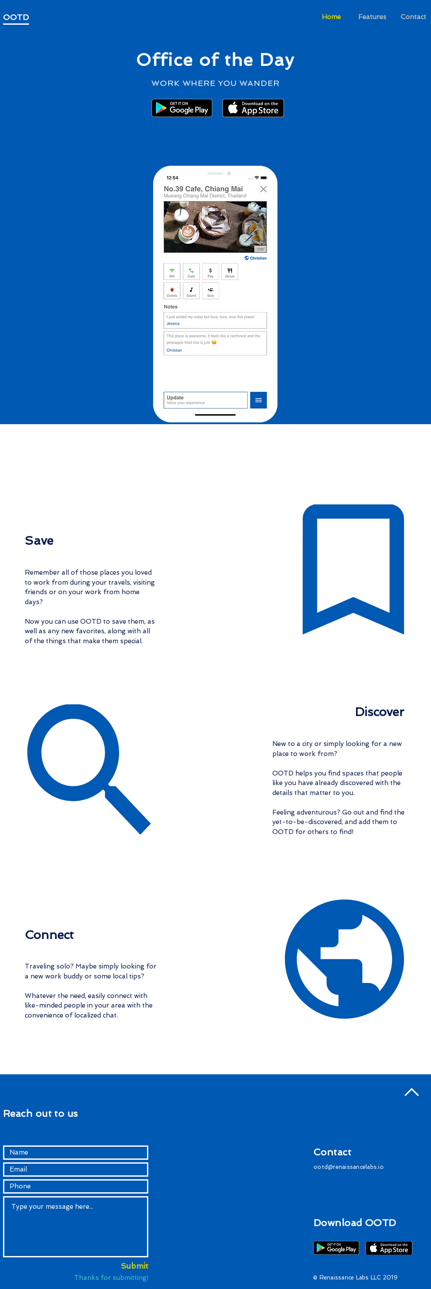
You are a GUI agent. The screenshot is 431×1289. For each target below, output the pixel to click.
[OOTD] (24, 17)
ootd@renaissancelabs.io (348, 1167)
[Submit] (125, 1265)
